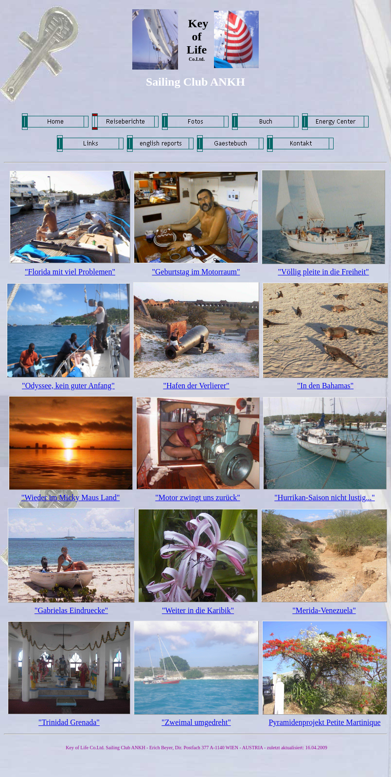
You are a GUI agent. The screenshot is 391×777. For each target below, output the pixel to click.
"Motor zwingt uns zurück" (197, 497)
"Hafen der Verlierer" (196, 385)
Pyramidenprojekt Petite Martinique (324, 722)
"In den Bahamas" (325, 385)
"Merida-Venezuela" (323, 610)
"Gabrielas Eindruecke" (71, 610)
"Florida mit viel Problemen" (70, 272)
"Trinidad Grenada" (69, 722)
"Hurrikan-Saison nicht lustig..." (324, 497)
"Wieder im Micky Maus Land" (70, 497)
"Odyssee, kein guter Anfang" (68, 385)
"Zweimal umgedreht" (196, 722)
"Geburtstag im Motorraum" (196, 272)
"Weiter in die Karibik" (198, 610)
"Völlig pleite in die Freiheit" (323, 272)
